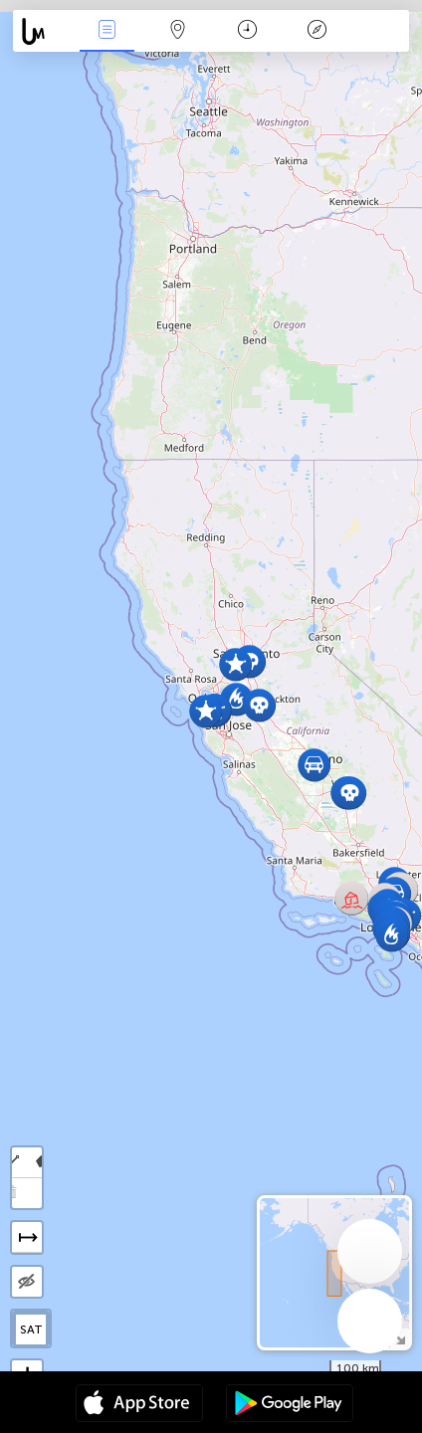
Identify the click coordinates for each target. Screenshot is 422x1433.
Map (177, 31)
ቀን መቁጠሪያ (247, 31)
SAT (31, 1329)
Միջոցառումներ (107, 31)
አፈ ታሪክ (317, 31)
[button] (236, 699)
